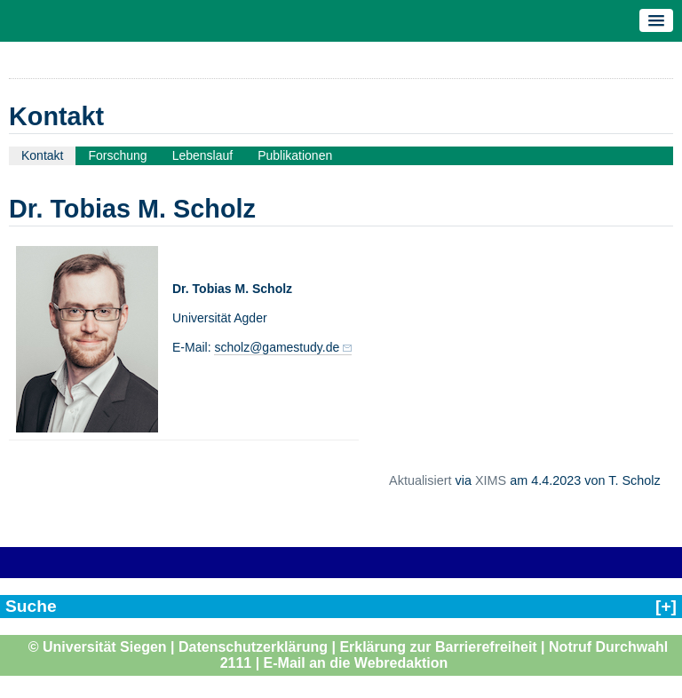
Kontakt (42, 155)
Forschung (117, 155)
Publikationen (295, 155)
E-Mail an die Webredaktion (356, 662)
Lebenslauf (203, 155)
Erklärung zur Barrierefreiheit (437, 646)
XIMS (490, 480)
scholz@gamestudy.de (276, 347)
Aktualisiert (420, 480)
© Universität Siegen (97, 646)
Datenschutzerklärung (253, 646)
